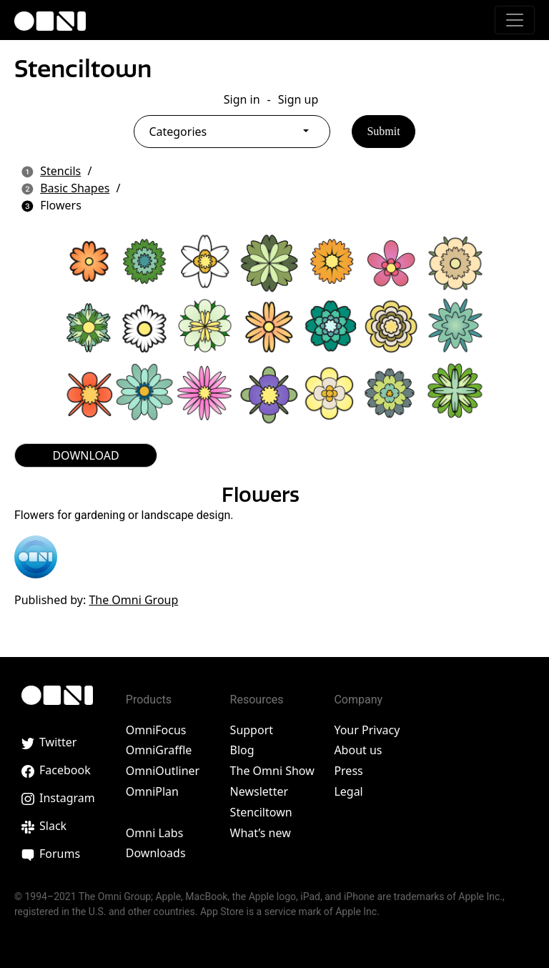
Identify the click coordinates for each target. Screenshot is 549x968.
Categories (178, 131)
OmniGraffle (159, 750)
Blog (242, 750)
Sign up (298, 99)
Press (348, 771)
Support (251, 730)
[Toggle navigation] (515, 20)
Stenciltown (83, 69)
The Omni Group (133, 600)
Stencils (60, 171)
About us (358, 750)
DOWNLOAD (85, 455)
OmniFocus (156, 730)
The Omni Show (272, 771)
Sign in (242, 99)
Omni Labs (155, 833)
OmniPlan (152, 791)
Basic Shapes (74, 188)
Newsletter (259, 791)
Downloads (156, 853)
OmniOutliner (162, 771)
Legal (348, 791)
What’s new (260, 833)
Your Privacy (367, 730)
